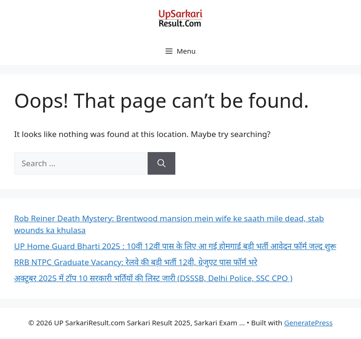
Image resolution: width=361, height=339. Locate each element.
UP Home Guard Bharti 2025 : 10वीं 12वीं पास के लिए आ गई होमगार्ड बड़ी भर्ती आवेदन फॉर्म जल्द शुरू (175, 246)
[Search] (161, 163)
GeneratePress (308, 322)
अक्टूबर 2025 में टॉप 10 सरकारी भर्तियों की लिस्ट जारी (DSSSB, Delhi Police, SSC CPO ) (153, 278)
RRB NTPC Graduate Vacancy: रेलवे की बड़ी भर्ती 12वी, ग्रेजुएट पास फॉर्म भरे (135, 262)
